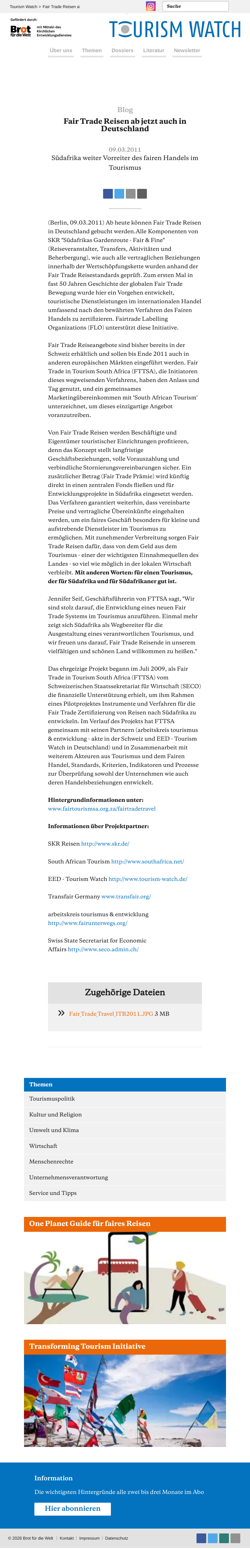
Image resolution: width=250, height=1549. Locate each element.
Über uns (61, 58)
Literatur (153, 58)
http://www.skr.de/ (106, 844)
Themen (92, 58)
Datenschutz (117, 1539)
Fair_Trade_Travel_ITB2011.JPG (113, 1013)
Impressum (89, 1539)
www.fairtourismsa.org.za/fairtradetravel (103, 809)
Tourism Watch (23, 6)
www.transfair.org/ (126, 896)
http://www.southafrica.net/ (148, 861)
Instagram (151, 6)
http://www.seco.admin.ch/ (104, 949)
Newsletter (187, 58)
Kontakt (67, 1539)
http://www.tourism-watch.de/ (149, 879)
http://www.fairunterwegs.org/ (88, 923)
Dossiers (123, 58)
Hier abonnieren (73, 1509)
